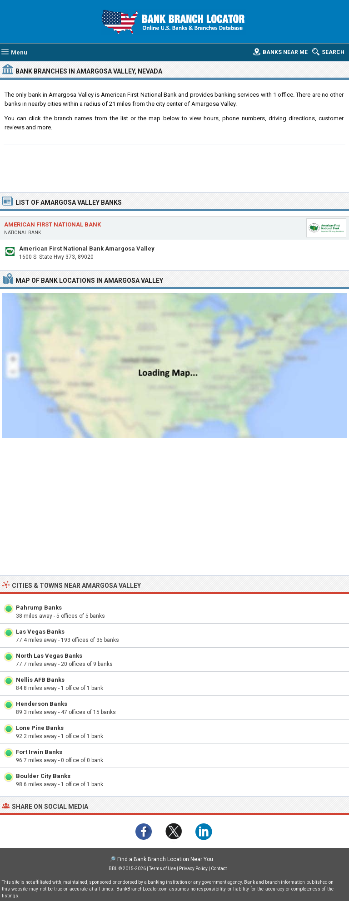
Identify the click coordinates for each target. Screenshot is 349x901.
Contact (219, 868)
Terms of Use (162, 868)
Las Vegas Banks (40, 631)
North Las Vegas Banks (49, 655)
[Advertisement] (175, 167)
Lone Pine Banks (40, 727)
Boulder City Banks (43, 776)
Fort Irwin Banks (39, 751)
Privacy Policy (193, 868)
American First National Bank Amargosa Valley (87, 248)
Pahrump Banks (39, 607)
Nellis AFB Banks (40, 679)
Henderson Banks (41, 703)
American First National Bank (52, 224)
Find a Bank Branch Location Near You (165, 859)
